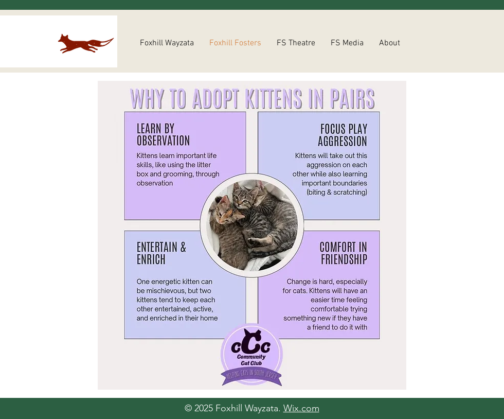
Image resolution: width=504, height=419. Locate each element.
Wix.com (301, 408)
